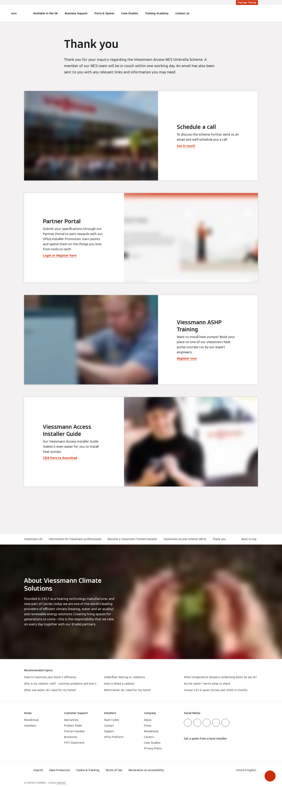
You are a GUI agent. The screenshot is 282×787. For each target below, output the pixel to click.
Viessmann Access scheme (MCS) (185, 539)
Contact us (182, 13)
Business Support (76, 13)
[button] (270, 776)
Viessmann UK (33, 539)
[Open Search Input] (256, 13)
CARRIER (61, 782)
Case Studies (129, 13)
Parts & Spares (104, 13)
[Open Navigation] (14, 13)
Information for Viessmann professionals (75, 539)
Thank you (219, 539)
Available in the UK (45, 13)
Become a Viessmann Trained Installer (132, 539)
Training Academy (156, 13)
